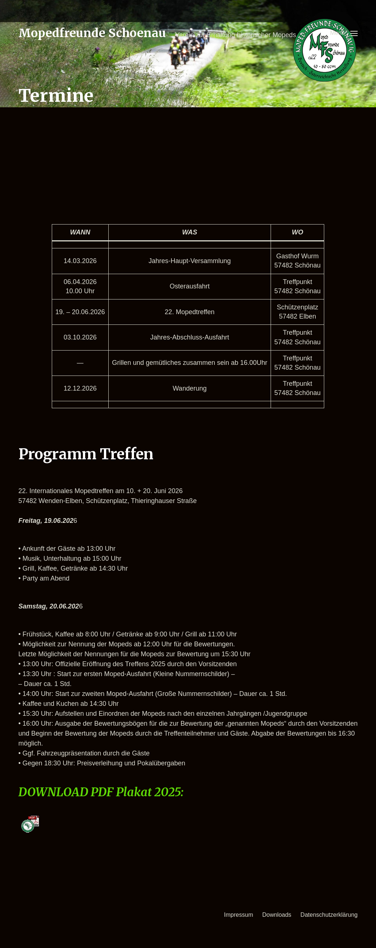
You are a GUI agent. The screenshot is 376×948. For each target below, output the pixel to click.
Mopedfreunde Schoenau (92, 33)
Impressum (238, 915)
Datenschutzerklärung (329, 915)
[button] (344, 33)
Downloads (276, 915)
